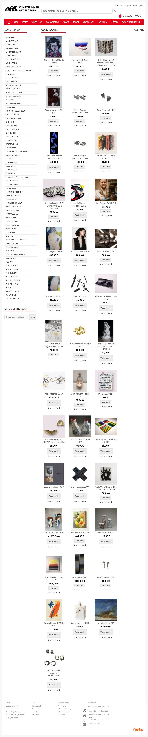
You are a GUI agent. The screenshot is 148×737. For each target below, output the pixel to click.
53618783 (92, 719)
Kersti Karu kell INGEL (80, 623)
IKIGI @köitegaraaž (14, 104)
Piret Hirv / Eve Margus (16, 240)
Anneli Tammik (12, 48)
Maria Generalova (14, 203)
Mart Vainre (11, 218)
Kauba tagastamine (13, 712)
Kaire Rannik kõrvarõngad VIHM (80, 345)
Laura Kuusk (11, 163)
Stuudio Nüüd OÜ (13, 266)
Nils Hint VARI (80, 296)
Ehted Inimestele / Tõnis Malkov (20, 70)
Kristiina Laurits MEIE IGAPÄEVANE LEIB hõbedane (54, 206)
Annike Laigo (11, 56)
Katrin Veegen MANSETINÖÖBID (80, 111)
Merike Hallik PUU (105, 533)
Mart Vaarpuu (12, 214)
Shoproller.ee (138, 729)
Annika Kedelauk (13, 52)
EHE (16, 22)
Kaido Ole (10, 122)
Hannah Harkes (13, 89)
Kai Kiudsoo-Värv (13, 118)
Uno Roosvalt (12, 284)
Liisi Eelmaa (11, 188)
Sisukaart (35, 715)
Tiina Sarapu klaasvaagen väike (106, 298)
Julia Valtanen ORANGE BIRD (54, 624)
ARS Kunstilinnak (131, 22)
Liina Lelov (10, 174)
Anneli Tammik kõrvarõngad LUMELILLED (54, 673)
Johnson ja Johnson (16, 111)
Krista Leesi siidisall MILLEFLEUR (54, 157)
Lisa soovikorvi (54, 75)
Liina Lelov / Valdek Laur (17, 177)
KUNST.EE (10, 159)
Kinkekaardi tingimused (15, 715)
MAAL (76, 22)
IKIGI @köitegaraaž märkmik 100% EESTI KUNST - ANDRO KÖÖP (106, 62)
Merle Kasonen (13, 225)
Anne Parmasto (13, 41)
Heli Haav (10, 100)
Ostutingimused (12, 706)
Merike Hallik (12, 221)
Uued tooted (36, 712)
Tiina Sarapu (11, 273)
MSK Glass (10, 232)
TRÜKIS (114, 22)
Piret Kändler (12, 244)
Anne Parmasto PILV (106, 623)
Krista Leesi (11, 148)
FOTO (25, 22)
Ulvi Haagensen (13, 280)
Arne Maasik (11, 63)
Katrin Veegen (12, 137)
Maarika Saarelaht (14, 192)
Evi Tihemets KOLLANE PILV (54, 579)
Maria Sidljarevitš (14, 207)
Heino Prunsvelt (13, 96)
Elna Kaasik (11, 74)
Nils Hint (10, 236)
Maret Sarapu (12, 199)
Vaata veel (139, 30)
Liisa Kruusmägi (12, 185)
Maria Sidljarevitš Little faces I (54, 61)
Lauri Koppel (11, 170)
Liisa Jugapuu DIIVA (53, 252)
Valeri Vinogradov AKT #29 (54, 111)
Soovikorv (61, 715)
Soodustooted (37, 709)
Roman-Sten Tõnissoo (16, 255)
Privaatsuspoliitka (13, 709)
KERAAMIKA (52, 22)
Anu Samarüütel (13, 59)
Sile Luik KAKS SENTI (80, 252)
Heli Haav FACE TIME (80, 533)
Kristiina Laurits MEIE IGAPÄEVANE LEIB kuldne (54, 441)
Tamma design (12, 269)
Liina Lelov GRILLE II (106, 252)
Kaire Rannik (11, 126)
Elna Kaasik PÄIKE (80, 577)
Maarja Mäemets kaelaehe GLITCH (79, 204)
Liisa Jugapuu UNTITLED (54, 296)
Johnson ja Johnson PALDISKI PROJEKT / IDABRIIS (106, 346)
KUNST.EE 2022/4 (105, 394)
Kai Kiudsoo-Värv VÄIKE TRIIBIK (106, 441)
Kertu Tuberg (12, 144)
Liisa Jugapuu (12, 181)
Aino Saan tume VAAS (54, 533)
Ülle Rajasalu (12, 277)
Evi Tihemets (11, 81)
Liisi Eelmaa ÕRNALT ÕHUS (80, 61)
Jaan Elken (11, 107)
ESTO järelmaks (12, 718)
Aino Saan (10, 37)
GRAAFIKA (36, 22)
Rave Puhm (10, 251)
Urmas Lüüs (11, 288)
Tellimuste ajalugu (65, 709)
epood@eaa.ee (93, 724)
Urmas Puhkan (12, 291)
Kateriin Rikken (12, 129)
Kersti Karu (11, 140)
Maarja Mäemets (13, 196)
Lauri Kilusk (11, 166)
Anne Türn (10, 45)
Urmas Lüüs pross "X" (80, 487)
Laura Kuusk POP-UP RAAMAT (106, 157)
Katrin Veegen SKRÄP (106, 110)
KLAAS (66, 22)
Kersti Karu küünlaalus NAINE (79, 395)
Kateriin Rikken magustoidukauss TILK (53, 345)
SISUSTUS (88, 22)
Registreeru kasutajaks (134, 5)
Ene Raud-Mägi (12, 78)
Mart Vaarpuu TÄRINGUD (106, 203)
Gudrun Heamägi (13, 85)
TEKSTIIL (102, 22)
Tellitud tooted (63, 712)
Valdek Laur (11, 295)
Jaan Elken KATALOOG (54, 487)
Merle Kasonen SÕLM (54, 394)
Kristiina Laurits (13, 155)
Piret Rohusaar (12, 247)
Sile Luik (9, 262)
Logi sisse (119, 5)
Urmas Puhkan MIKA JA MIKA (80, 441)
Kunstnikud (36, 706)
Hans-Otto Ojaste (14, 93)
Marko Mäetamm (13, 210)
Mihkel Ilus (11, 229)
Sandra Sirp (11, 258)
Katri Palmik (11, 133)
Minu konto (62, 706)
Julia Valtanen (12, 115)
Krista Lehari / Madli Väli (17, 151)
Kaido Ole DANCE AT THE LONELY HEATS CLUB (106, 488)
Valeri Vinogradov (14, 299)
